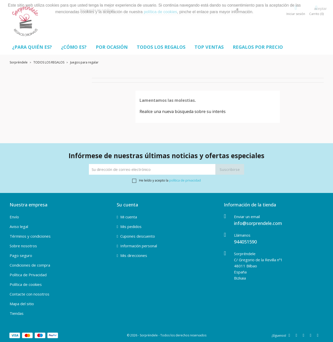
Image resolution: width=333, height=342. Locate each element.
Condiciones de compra (30, 265)
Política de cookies (26, 284)
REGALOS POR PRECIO (258, 47)
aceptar (320, 8)
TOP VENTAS (209, 47)
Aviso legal (19, 226)
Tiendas (17, 313)
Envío (14, 216)
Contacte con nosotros (29, 294)
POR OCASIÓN (112, 47)
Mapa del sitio (22, 303)
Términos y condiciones (30, 236)
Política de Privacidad (28, 274)
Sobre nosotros (23, 245)
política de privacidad (185, 180)
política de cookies (160, 12)
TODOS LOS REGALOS (161, 47)
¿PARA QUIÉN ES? (32, 47)
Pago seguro (21, 255)
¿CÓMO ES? (74, 47)
